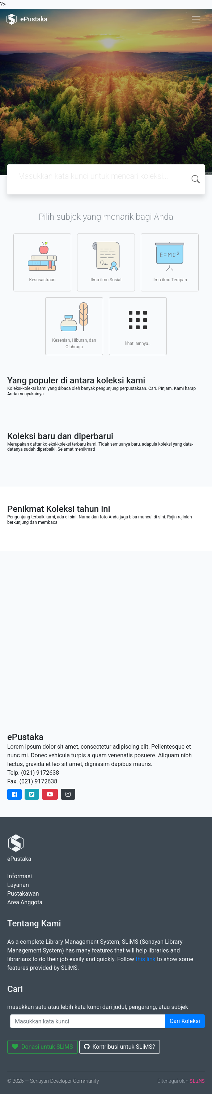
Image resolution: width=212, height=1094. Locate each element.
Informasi (19, 876)
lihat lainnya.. (137, 326)
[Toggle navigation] (196, 19)
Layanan (18, 884)
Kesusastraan (42, 262)
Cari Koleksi (185, 1021)
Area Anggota (24, 902)
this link (146, 959)
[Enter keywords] (87, 1021)
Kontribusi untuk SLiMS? (119, 1046)
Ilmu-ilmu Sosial (105, 262)
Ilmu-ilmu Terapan (169, 262)
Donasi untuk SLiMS (42, 1046)
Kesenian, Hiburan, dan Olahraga (74, 325)
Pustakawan (23, 893)
